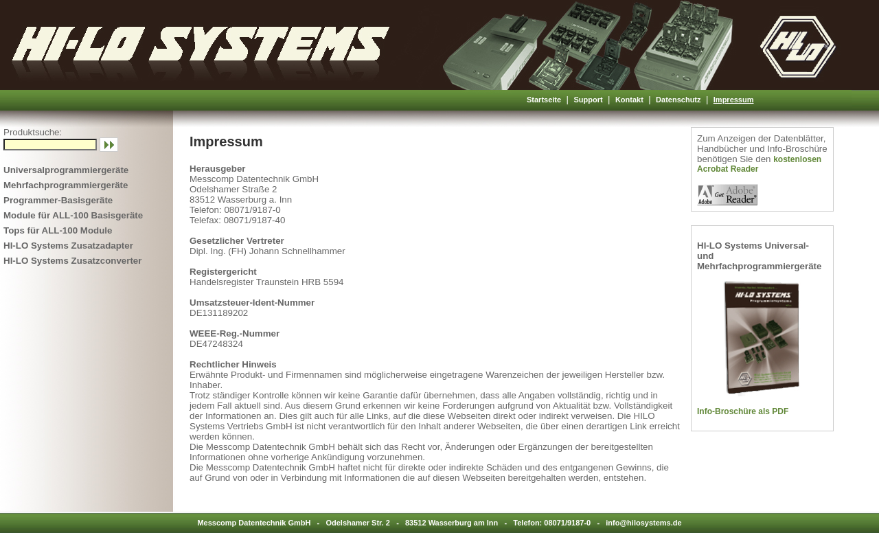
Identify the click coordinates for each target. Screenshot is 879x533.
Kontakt (629, 99)
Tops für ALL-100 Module (57, 230)
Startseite (544, 99)
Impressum (734, 99)
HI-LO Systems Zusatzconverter (72, 261)
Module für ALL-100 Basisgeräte (73, 215)
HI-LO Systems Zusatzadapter (68, 245)
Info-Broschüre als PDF (742, 411)
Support (587, 99)
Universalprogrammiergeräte (65, 170)
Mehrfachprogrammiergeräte (65, 185)
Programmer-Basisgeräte (58, 200)
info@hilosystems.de (643, 523)
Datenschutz (678, 99)
